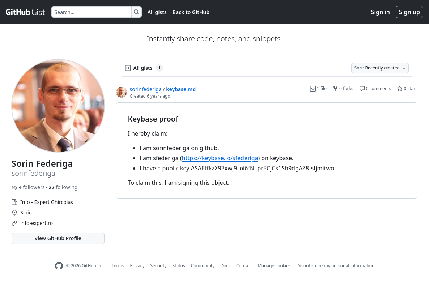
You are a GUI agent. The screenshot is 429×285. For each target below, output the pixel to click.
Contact (244, 266)
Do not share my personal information (336, 266)
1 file (318, 88)
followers (29, 187)
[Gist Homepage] (26, 12)
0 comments (375, 88)
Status (179, 266)
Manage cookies (274, 266)
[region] (266, 151)
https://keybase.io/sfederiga (220, 158)
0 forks (342, 88)
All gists (157, 12)
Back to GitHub (191, 12)
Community (203, 266)
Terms (118, 266)
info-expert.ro (36, 223)
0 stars (407, 88)
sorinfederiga (146, 89)
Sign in (380, 12)
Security (158, 266)
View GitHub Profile (58, 238)
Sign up (409, 12)
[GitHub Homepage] (59, 266)
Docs (225, 266)
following (62, 187)
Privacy (137, 266)
